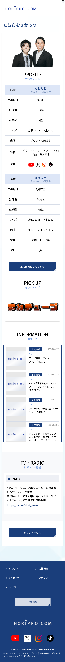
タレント (14, 568)
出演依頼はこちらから (32, 266)
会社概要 (43, 568)
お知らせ (14, 578)
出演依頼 (32, 601)
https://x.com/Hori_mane (22, 505)
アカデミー (44, 578)
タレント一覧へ (32, 532)
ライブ (12, 587)
